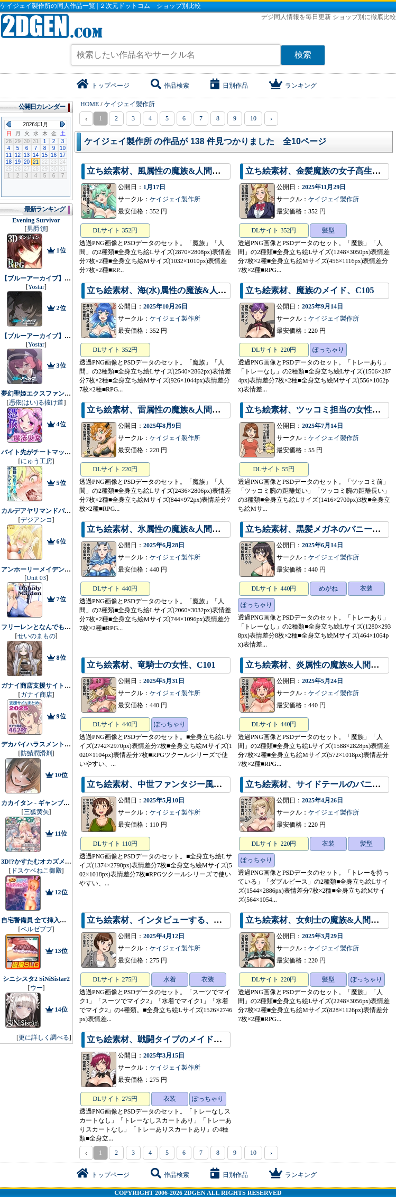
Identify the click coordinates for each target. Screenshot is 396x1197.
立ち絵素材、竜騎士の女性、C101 (151, 664)
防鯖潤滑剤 (36, 753)
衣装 (366, 588)
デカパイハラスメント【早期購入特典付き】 (64, 744)
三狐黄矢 (36, 812)
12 (18, 155)
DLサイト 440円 (115, 588)
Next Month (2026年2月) (62, 124)
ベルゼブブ (36, 929)
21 (36, 162)
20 (27, 162)
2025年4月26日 (322, 800)
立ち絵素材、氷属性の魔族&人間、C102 (163, 529)
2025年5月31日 (164, 681)
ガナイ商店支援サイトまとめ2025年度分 (58, 685)
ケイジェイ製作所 (175, 199)
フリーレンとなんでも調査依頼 (45, 627)
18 (9, 162)
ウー (36, 988)
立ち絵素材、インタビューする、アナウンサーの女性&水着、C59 (212, 919)
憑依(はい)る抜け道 (36, 402)
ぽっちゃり (328, 349)
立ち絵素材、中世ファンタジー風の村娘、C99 (174, 784)
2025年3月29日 (322, 936)
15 (45, 155)
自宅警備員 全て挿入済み (36, 920)
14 (36, 155)
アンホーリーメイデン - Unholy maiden (56, 569)
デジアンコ (36, 519)
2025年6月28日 (164, 545)
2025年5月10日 (164, 800)
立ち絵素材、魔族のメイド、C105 (309, 290)
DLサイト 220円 (273, 349)
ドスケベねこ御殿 (36, 870)
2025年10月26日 (165, 306)
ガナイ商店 (36, 694)
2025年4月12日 (164, 936)
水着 (169, 979)
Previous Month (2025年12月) (8, 124)
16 (54, 155)
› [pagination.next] (271, 118)
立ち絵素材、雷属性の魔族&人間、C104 (163, 409)
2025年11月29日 (324, 187)
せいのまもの (36, 636)
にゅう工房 (36, 461)
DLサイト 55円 (273, 469)
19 (18, 162)
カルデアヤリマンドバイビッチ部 (48, 511)
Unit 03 (35, 578)
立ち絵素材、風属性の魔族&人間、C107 (163, 170)
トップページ (103, 85)
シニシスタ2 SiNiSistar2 (36, 979)
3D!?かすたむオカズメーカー (42, 861)
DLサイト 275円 (115, 979)
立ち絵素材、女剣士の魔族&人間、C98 (319, 919)
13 (27, 155)
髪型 (328, 230)
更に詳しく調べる (44, 1037)
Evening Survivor (36, 220)
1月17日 (154, 187)
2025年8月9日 (162, 425)
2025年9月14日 (322, 306)
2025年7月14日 (322, 425)
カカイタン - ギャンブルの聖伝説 (48, 803)
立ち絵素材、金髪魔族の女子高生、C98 (320, 170)
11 (9, 155)
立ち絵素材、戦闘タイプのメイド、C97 (162, 1039)
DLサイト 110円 (115, 843)
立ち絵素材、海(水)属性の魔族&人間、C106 (170, 290)
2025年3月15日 (164, 1055)
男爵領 (36, 228)
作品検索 (170, 85)
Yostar (36, 287)
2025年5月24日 (322, 681)
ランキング (293, 85)
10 (253, 118)
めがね (328, 588)
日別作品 (229, 85)
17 (63, 155)
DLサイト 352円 (115, 230)
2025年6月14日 (322, 545)
